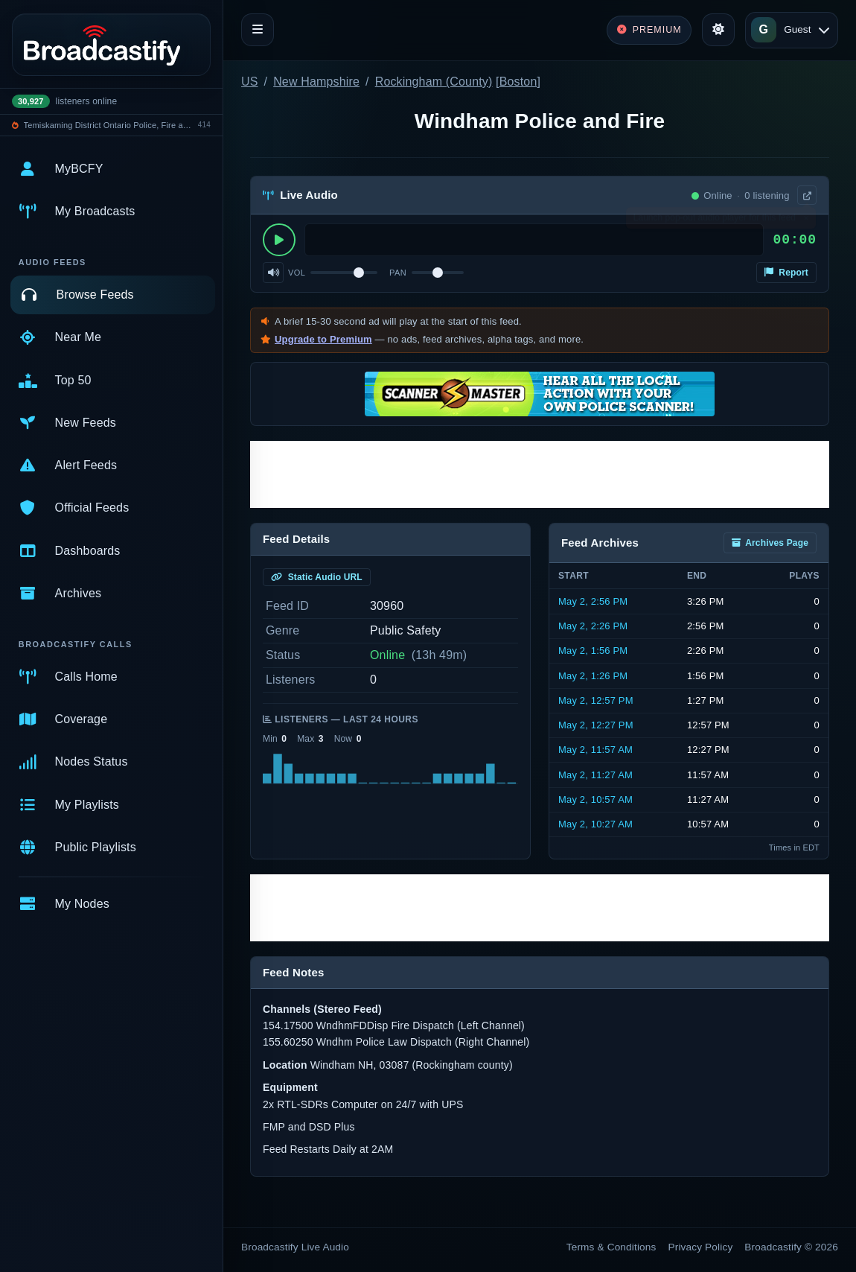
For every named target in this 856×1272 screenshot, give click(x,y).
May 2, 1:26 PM (592, 675)
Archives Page (770, 543)
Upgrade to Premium (323, 339)
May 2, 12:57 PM (595, 700)
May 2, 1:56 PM (592, 650)
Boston (518, 81)
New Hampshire (316, 81)
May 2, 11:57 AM (595, 749)
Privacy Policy (700, 1247)
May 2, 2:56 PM (592, 601)
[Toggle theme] (718, 29)
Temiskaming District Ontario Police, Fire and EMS (109, 125)
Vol (296, 272)
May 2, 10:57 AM (595, 799)
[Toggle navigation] (257, 29)
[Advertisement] (539, 474)
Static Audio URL (316, 577)
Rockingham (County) (434, 81)
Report (786, 272)
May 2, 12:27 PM (595, 725)
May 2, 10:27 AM (595, 824)
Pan (397, 272)
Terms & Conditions (611, 1247)
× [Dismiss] (805, 221)
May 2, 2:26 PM (592, 626)
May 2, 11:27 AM (595, 774)
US (249, 81)
